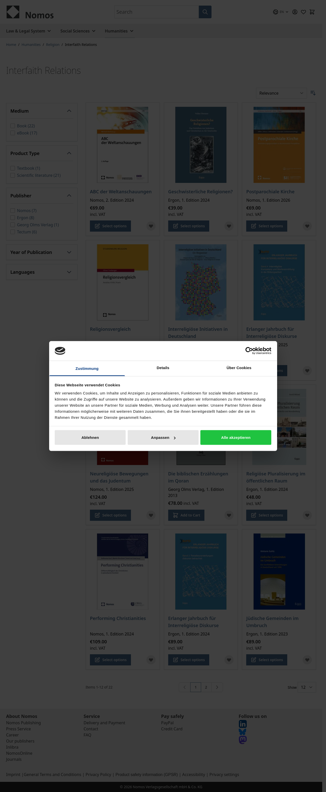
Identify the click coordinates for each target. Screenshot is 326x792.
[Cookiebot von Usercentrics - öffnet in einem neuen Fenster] (249, 351)
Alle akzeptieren (236, 437)
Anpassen (163, 437)
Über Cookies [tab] (239, 367)
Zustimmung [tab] (87, 368)
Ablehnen (90, 437)
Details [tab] (163, 367)
